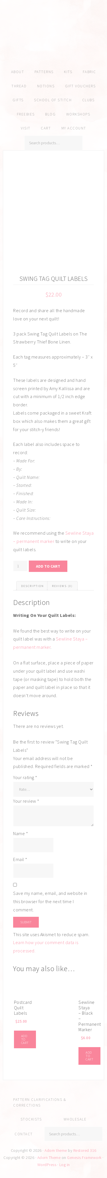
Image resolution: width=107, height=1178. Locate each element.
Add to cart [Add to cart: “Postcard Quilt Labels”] (25, 1039)
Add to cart (48, 566)
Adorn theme (56, 1150)
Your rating (25, 777)
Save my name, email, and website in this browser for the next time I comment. (50, 901)
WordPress (46, 1164)
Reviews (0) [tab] (62, 586)
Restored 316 (84, 1150)
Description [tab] (32, 586)
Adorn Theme (49, 1157)
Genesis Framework (84, 1157)
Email (20, 859)
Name (20, 833)
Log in (64, 1164)
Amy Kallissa (53, 41)
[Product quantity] (20, 566)
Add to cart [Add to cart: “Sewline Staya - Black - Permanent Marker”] (89, 1055)
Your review (26, 801)
